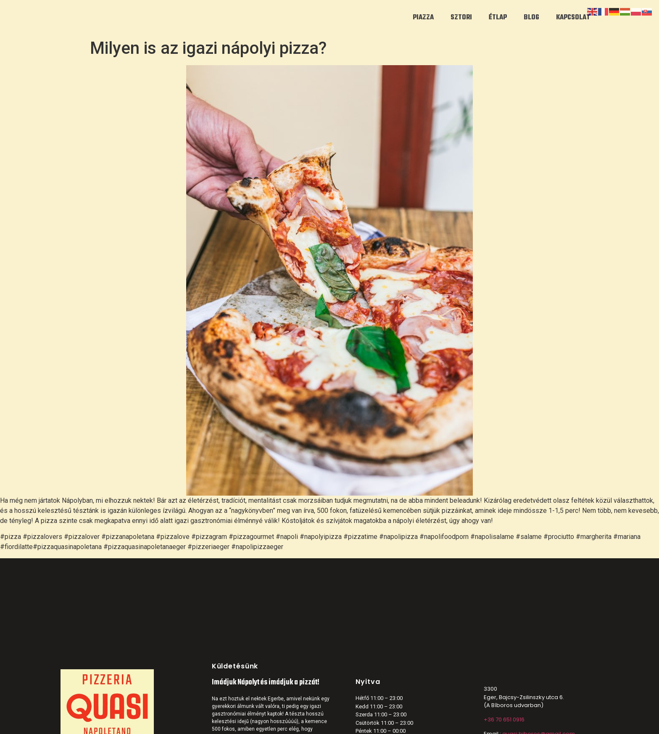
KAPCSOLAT (573, 18)
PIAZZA (423, 18)
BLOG (531, 18)
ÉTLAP (498, 18)
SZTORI (461, 18)
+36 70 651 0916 (504, 719)
